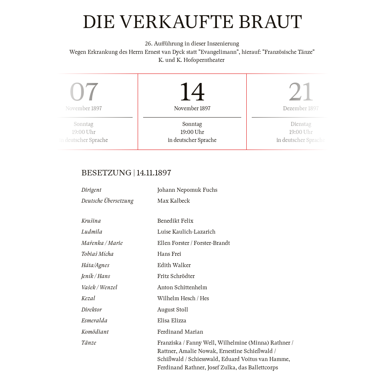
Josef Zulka (221, 367)
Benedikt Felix (175, 221)
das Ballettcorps (258, 367)
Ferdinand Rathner (181, 367)
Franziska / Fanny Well (186, 343)
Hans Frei (169, 254)
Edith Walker (174, 265)
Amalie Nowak (197, 351)
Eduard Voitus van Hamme (254, 359)
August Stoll (172, 309)
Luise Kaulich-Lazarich (186, 232)
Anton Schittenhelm (182, 287)
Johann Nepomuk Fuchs (187, 190)
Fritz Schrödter (176, 276)
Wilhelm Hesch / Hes (183, 298)
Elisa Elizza (171, 320)
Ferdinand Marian (180, 332)
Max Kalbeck (173, 201)
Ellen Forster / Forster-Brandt (193, 243)
